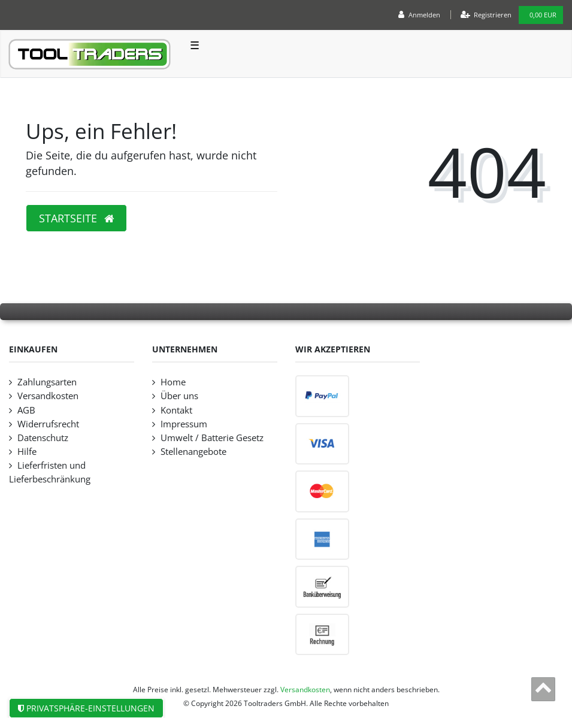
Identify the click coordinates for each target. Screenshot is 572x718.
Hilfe (27, 451)
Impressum (184, 424)
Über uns (179, 396)
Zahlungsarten (47, 382)
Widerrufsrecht (48, 424)
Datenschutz (42, 438)
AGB (26, 410)
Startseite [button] (76, 218)
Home (173, 382)
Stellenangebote (193, 451)
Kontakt (176, 410)
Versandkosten (47, 396)
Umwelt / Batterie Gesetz (212, 438)
